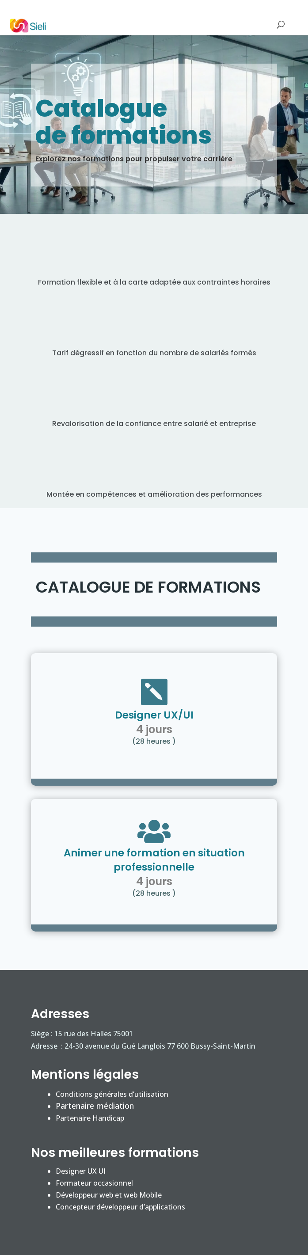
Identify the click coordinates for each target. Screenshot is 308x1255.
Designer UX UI (81, 1171)
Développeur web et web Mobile (109, 1195)
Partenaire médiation (95, 1105)
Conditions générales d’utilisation (112, 1094)
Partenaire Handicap (90, 1118)
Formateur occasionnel (94, 1183)
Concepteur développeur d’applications (120, 1207)
